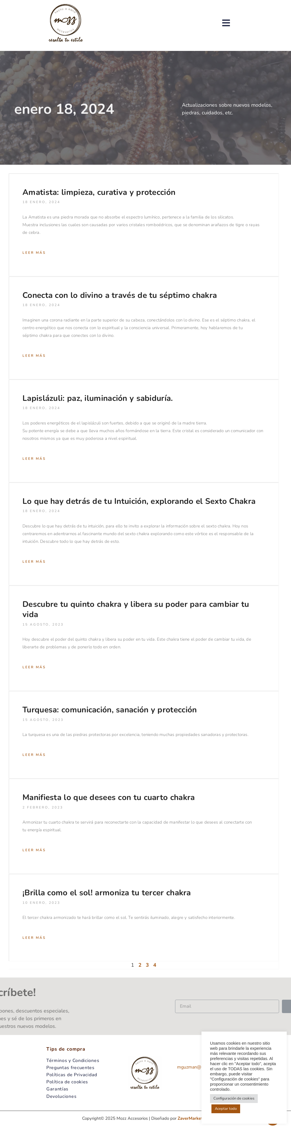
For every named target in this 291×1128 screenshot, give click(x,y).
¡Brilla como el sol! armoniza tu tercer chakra (106, 892)
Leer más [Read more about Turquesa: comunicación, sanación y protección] (34, 754)
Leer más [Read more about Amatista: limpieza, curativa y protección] (34, 252)
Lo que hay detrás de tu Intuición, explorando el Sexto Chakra (138, 501)
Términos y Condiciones (72, 1060)
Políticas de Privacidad (71, 1075)
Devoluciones (61, 1096)
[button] (234, 23)
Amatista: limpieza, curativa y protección (98, 192)
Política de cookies (67, 1082)
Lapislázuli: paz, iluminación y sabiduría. (97, 398)
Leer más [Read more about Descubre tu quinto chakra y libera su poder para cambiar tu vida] (34, 667)
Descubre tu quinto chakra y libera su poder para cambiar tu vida (135, 609)
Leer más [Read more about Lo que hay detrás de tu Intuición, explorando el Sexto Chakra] (34, 561)
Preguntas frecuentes (70, 1068)
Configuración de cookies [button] (233, 1098)
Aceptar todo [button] (226, 1108)
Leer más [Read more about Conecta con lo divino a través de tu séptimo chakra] (34, 355)
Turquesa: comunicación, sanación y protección (109, 709)
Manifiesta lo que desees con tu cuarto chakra (108, 797)
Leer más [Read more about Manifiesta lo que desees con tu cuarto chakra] (34, 850)
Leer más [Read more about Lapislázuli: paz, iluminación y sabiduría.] (34, 458)
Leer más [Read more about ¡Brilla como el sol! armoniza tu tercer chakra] (34, 937)
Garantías (57, 1089)
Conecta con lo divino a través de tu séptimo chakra (119, 295)
